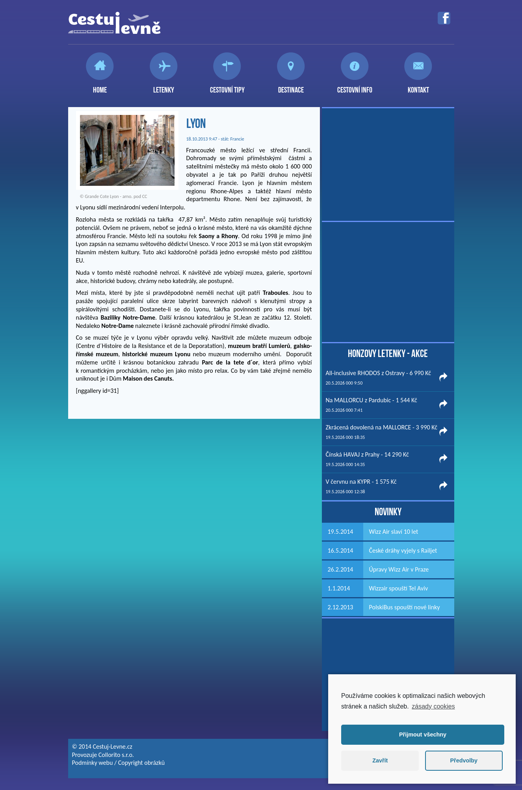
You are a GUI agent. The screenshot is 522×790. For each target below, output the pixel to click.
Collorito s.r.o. (116, 755)
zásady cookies (433, 706)
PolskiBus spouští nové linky (404, 607)
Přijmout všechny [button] (422, 734)
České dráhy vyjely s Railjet (403, 550)
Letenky (163, 86)
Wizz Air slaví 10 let (393, 531)
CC (144, 196)
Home (100, 86)
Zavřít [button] (380, 760)
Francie (237, 139)
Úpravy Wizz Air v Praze (399, 569)
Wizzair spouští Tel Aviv (398, 588)
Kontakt (418, 86)
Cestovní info (354, 86)
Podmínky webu (92, 762)
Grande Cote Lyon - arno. (108, 196)
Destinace (291, 86)
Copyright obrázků (141, 762)
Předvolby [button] (463, 760)
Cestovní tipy (227, 86)
